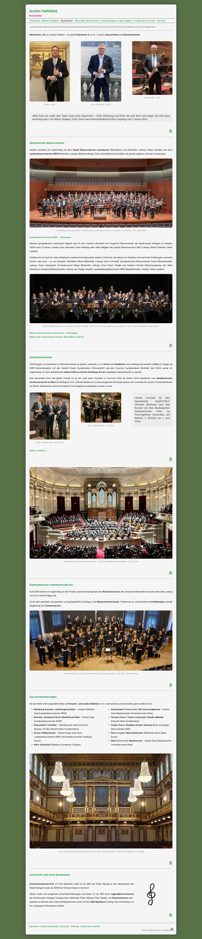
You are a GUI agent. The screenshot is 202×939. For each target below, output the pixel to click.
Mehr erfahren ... (39, 450)
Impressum (34, 926)
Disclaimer (65, 926)
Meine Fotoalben (50, 20)
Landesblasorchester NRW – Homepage (51, 237)
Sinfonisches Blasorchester (44, 27)
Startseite (35, 20)
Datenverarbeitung (49, 926)
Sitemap (75, 926)
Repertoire (150, 27)
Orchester (139, 27)
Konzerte (102, 27)
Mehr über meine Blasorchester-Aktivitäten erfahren (57, 337)
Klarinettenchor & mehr (85, 27)
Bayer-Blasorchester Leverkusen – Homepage (54, 333)
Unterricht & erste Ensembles (120, 27)
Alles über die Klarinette (87, 20)
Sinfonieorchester (66, 27)
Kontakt (161, 20)
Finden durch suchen (144, 20)
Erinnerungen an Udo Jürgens (117, 20)
